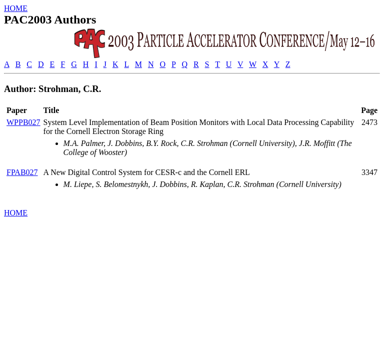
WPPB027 (23, 122)
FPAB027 (22, 172)
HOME (16, 8)
